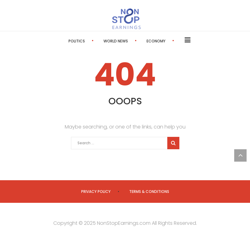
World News (115, 41)
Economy (156, 41)
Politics (76, 41)
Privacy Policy (96, 191)
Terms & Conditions (149, 191)
